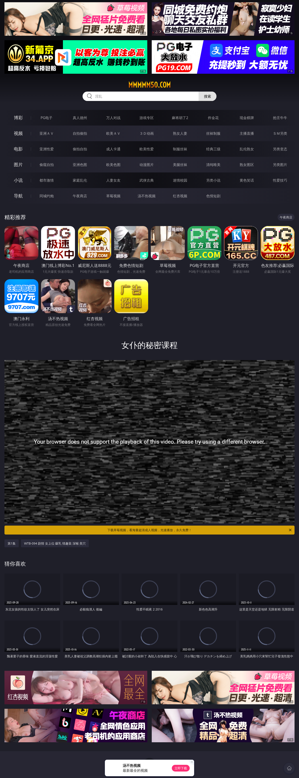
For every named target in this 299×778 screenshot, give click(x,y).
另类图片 (280, 164)
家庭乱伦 (80, 180)
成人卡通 (113, 149)
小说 (18, 180)
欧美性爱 (146, 149)
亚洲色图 (80, 164)
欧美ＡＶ (113, 133)
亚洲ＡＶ (46, 133)
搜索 (207, 96)
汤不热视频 (147, 195)
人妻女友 (113, 180)
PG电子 (46, 117)
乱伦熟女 (247, 149)
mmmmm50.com (149, 84)
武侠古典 (146, 180)
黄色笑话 (247, 180)
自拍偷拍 (80, 133)
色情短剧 (213, 195)
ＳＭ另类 (280, 133)
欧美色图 (113, 164)
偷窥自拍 (46, 164)
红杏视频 (180, 195)
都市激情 (46, 180)
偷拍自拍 (80, 149)
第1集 (12, 543)
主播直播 (247, 133)
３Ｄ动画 (146, 133)
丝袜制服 (213, 133)
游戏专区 (146, 117)
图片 (18, 164)
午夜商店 (80, 195)
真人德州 (80, 117)
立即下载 (180, 768)
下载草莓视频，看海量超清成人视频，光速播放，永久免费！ (199, 530)
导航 (18, 196)
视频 (18, 133)
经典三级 (213, 149)
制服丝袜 (180, 149)
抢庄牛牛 (280, 117)
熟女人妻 (180, 133)
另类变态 (280, 149)
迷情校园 (180, 180)
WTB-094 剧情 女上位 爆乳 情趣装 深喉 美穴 (55, 543)
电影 (18, 149)
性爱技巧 (280, 180)
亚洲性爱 (46, 149)
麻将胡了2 (180, 117)
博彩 (18, 118)
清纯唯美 (213, 164)
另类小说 (213, 180)
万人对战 (113, 117)
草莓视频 (113, 195)
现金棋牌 (247, 117)
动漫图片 (146, 164)
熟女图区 (247, 164)
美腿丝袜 (180, 164)
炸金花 (213, 117)
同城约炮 (46, 195)
